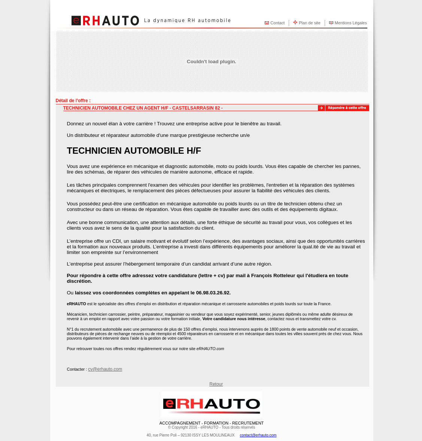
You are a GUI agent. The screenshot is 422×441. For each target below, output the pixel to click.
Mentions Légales (351, 23)
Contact (277, 23)
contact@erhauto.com (258, 435)
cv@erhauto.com (105, 369)
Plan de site (309, 23)
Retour (216, 384)
